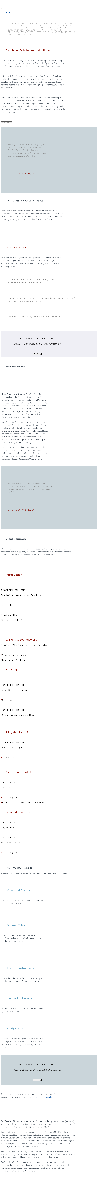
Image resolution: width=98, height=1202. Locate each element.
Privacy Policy (11, 1199)
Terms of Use (11, 1196)
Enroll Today (37, 354)
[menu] (49, 11)
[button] (1, 8)
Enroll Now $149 (6, 122)
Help (7, 1189)
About (8, 1192)
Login (8, 12)
